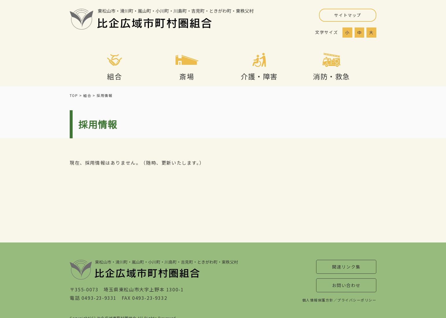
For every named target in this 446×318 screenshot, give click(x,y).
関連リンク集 (346, 267)
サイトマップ (347, 15)
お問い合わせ (346, 286)
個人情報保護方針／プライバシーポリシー (339, 301)
